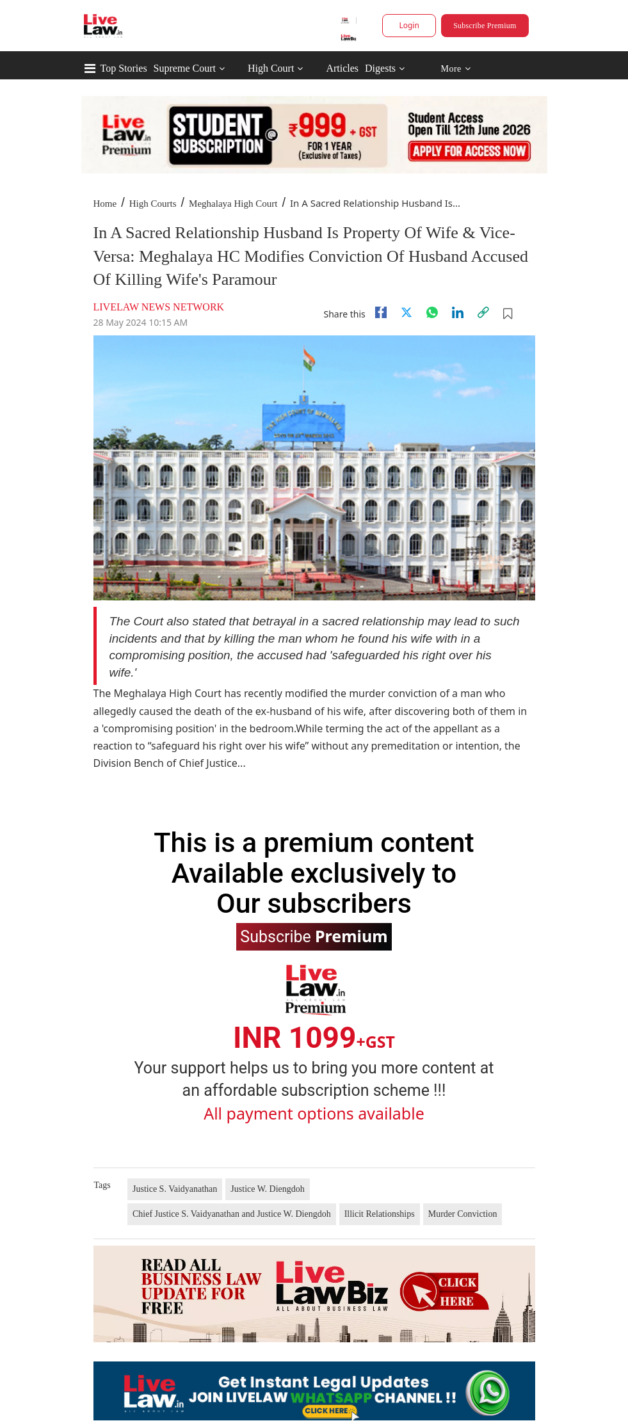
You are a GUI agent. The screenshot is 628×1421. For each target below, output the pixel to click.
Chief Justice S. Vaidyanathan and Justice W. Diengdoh (232, 1214)
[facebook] (381, 312)
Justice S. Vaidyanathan (175, 1189)
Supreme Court (185, 68)
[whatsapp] (432, 312)
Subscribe (313, 936)
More (455, 69)
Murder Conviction (462, 1214)
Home (105, 203)
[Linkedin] (457, 312)
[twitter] (406, 312)
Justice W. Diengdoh (267, 1189)
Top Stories (124, 68)
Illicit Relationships (379, 1214)
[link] (483, 312)
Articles (342, 68)
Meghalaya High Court (233, 203)
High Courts (153, 203)
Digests (380, 68)
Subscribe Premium (484, 25)
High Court (271, 68)
